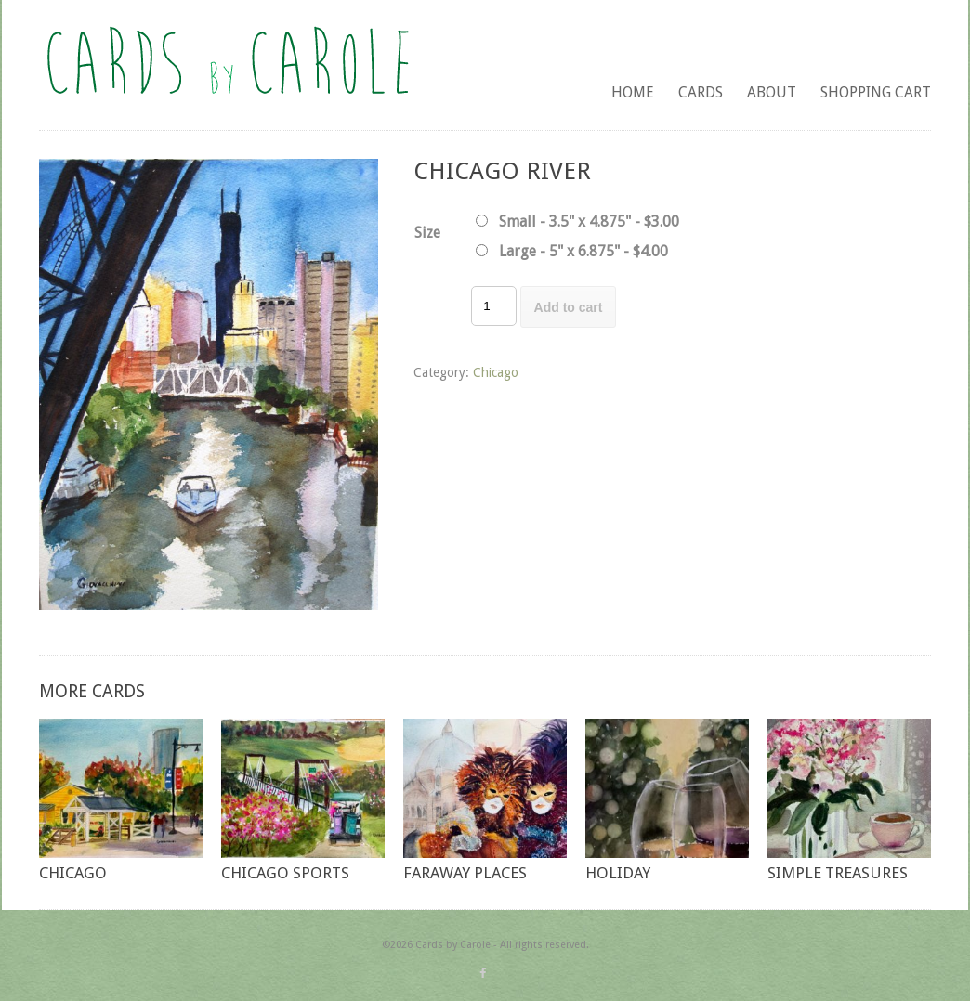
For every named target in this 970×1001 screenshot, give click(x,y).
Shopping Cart (875, 92)
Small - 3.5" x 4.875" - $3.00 (589, 221)
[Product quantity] (493, 306)
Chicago (495, 372)
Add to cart (568, 307)
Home (632, 92)
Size (427, 232)
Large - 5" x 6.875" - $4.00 (583, 251)
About (771, 92)
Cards (700, 92)
